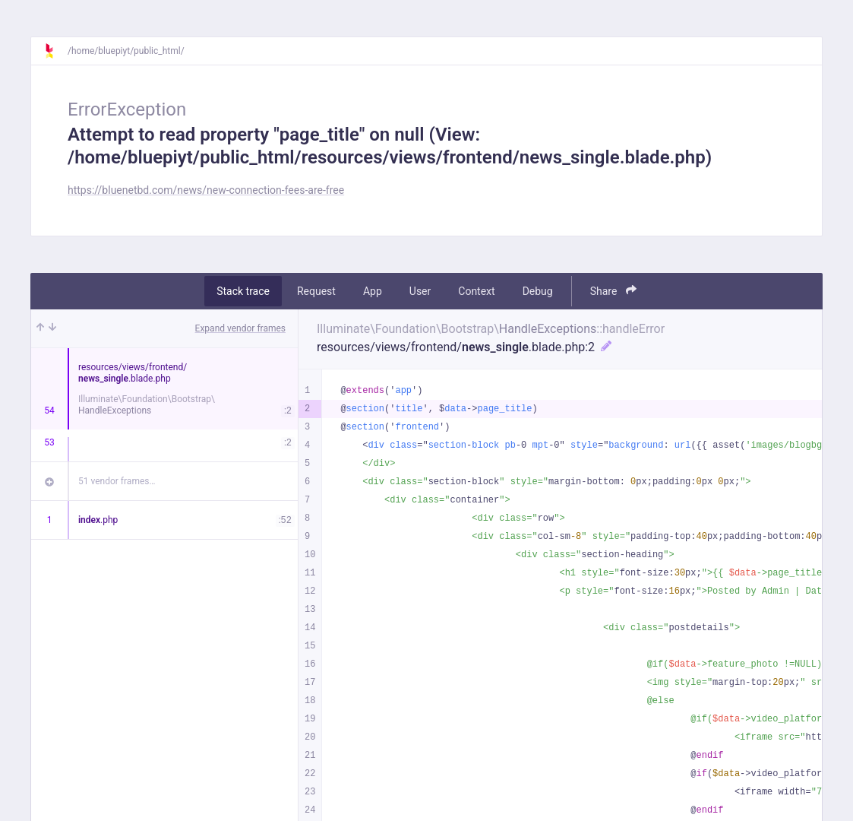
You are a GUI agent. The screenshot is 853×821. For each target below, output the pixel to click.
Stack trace (243, 291)
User (420, 291)
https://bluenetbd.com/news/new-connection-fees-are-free (206, 190)
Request (316, 291)
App (372, 291)
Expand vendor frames (240, 328)
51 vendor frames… (116, 481)
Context (476, 291)
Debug (538, 291)
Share (613, 290)
